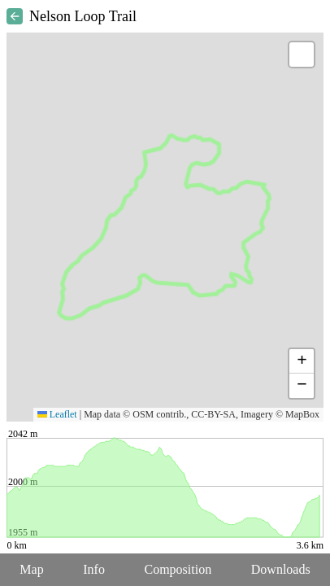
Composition (178, 569)
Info (94, 569)
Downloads (280, 569)
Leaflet (57, 414)
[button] (301, 54)
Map (31, 569)
